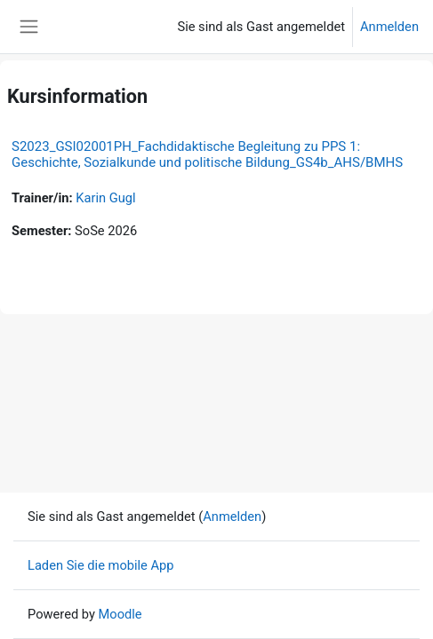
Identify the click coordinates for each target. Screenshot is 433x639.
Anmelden (389, 27)
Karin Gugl (105, 198)
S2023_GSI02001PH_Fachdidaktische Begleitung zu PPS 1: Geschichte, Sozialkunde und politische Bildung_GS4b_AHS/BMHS (207, 154)
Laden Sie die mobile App (101, 565)
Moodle (120, 614)
